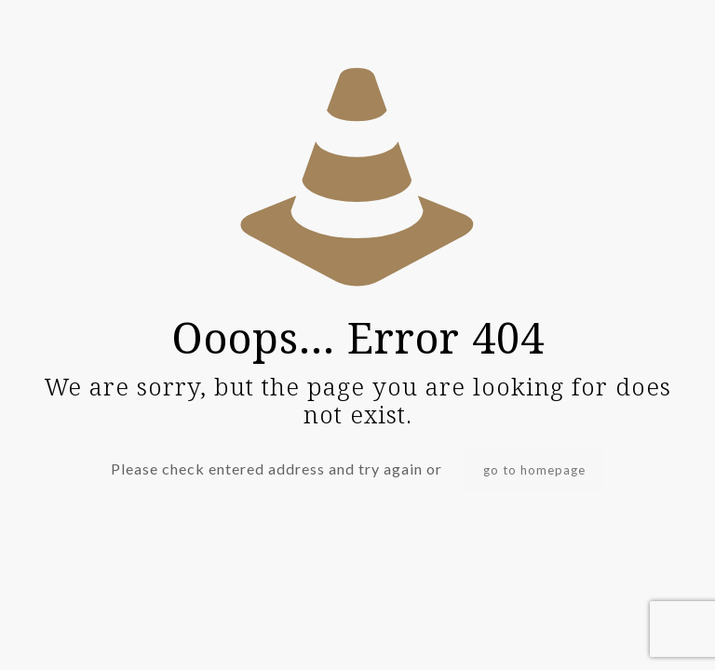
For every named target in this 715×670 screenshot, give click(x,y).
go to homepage (534, 469)
